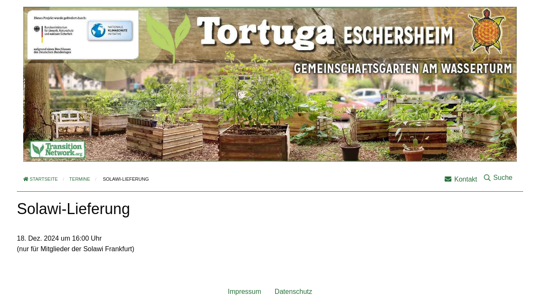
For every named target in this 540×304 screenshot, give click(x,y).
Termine (79, 179)
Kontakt (461, 179)
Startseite (40, 179)
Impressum (244, 291)
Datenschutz (293, 291)
